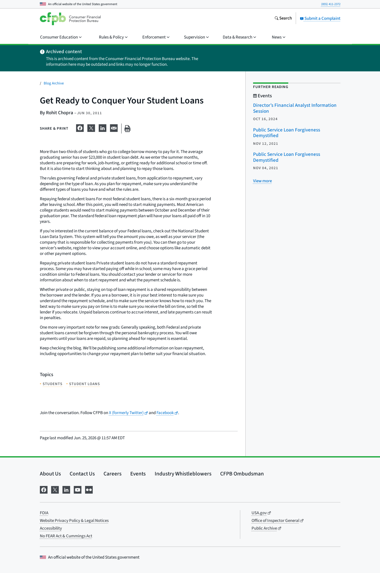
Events (138, 474)
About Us (50, 474)
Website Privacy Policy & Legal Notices (74, 521)
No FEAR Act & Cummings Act (66, 536)
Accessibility (51, 528)
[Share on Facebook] (80, 127)
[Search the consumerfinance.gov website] (283, 19)
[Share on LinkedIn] (102, 127)
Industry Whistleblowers (183, 474)
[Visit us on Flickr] (89, 489)
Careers (113, 474)
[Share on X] (91, 127)
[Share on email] (114, 127)
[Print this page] (127, 128)
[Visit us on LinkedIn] (66, 489)
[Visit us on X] (55, 489)
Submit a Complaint (320, 18)
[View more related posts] (262, 181)
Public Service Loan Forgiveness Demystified (286, 133)
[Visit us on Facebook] (44, 489)
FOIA (44, 513)
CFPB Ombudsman (242, 474)
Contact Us (82, 474)
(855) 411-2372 (330, 4)
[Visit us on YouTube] (77, 489)
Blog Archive (54, 83)
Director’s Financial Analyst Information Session (295, 108)
